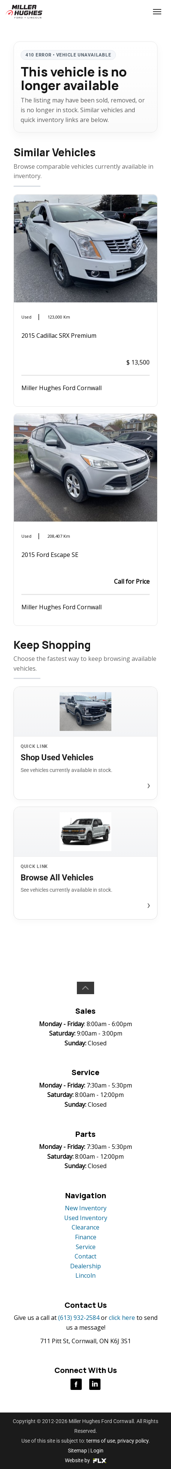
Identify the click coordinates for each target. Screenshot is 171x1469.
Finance (85, 1237)
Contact (85, 1256)
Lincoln (85, 1275)
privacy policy (132, 1441)
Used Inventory (85, 1218)
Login (97, 1451)
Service (86, 1247)
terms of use (100, 1441)
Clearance (85, 1227)
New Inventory (85, 1208)
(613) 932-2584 (129, 11)
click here (122, 1317)
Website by (85, 1460)
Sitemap (77, 1451)
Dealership (85, 1266)
